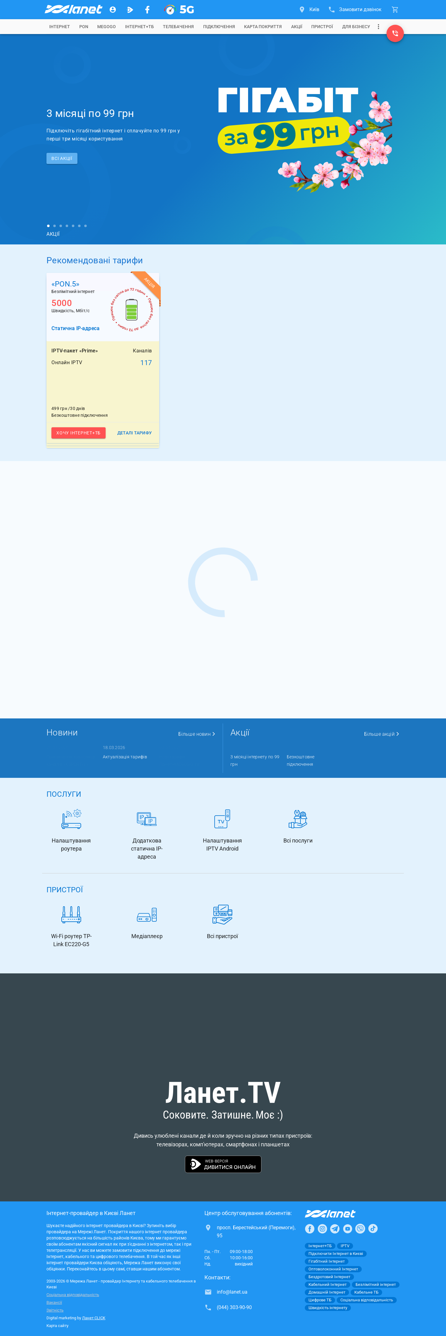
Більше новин (197, 734)
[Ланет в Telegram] (335, 1229)
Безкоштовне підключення (301, 760)
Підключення (219, 26)
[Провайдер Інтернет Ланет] (337, 1214)
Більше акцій (382, 734)
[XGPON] (179, 9)
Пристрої (322, 26)
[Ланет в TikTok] (373, 1229)
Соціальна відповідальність (72, 1294)
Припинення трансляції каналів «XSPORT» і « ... (70, 760)
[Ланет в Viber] (360, 1229)
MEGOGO (106, 26)
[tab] (59, 26)
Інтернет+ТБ (139, 26)
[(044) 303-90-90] (395, 33)
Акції (296, 26)
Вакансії (54, 1302)
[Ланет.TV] (130, 9)
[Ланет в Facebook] (310, 1229)
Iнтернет (59, 26)
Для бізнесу (356, 26)
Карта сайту (57, 1325)
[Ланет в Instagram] (322, 1229)
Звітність (54, 1310)
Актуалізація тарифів (125, 756)
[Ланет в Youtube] (347, 1229)
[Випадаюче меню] (378, 26)
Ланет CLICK (93, 1318)
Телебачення (178, 26)
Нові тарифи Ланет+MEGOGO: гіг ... (181, 760)
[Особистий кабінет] (112, 9)
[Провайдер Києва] (73, 9)
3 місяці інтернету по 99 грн (254, 760)
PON (83, 26)
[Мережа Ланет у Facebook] (147, 9)
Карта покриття (263, 26)
